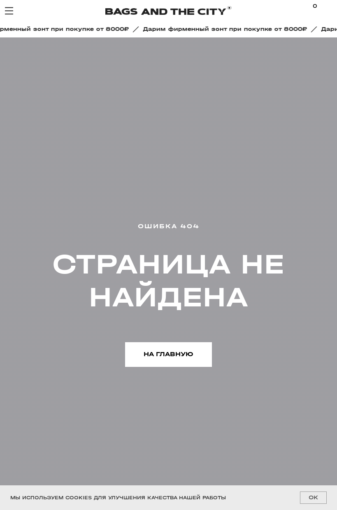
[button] (228, 29)
